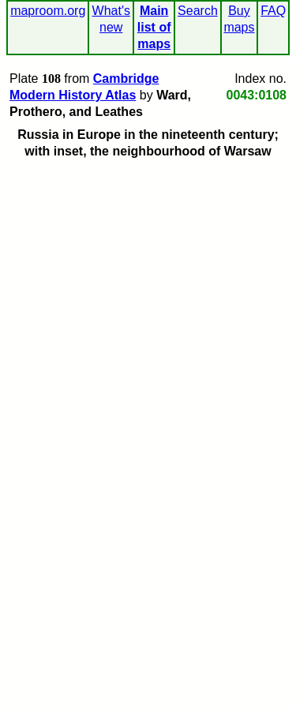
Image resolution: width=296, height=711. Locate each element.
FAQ (273, 10)
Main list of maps (154, 27)
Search (198, 10)
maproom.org (47, 10)
